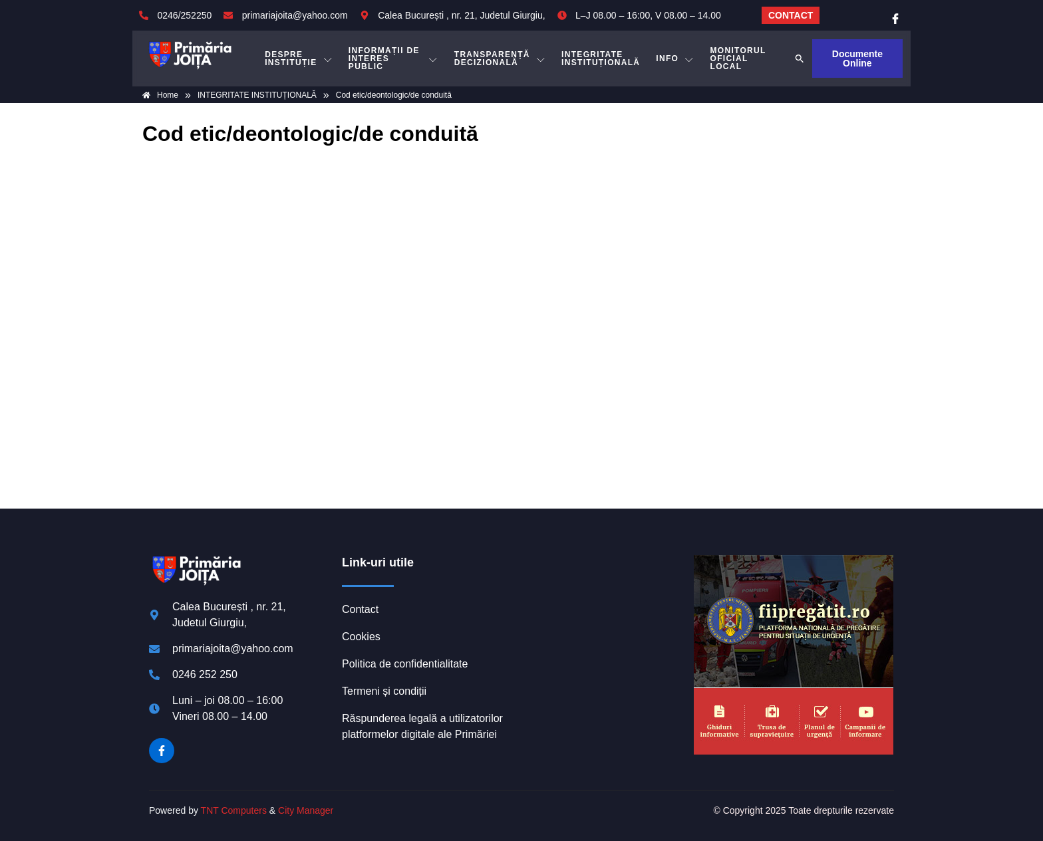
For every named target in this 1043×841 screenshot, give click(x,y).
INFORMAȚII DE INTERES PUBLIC (393, 58)
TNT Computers (234, 810)
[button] (799, 58)
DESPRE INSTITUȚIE (299, 58)
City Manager (305, 810)
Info (675, 59)
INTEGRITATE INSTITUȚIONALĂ (600, 58)
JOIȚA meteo (604, 605)
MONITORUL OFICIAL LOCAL (738, 58)
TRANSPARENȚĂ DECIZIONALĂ (499, 58)
